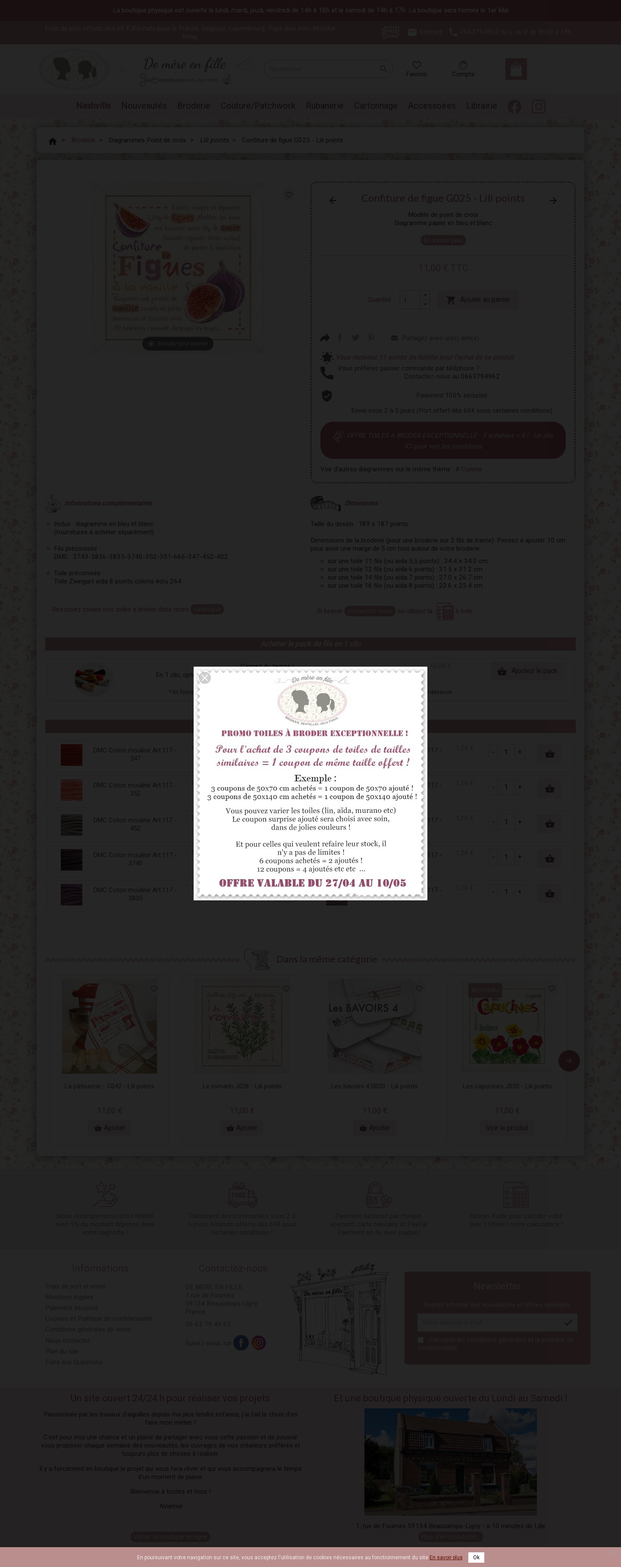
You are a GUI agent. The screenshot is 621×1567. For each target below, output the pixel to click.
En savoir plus (446, 1557)
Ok (476, 1557)
